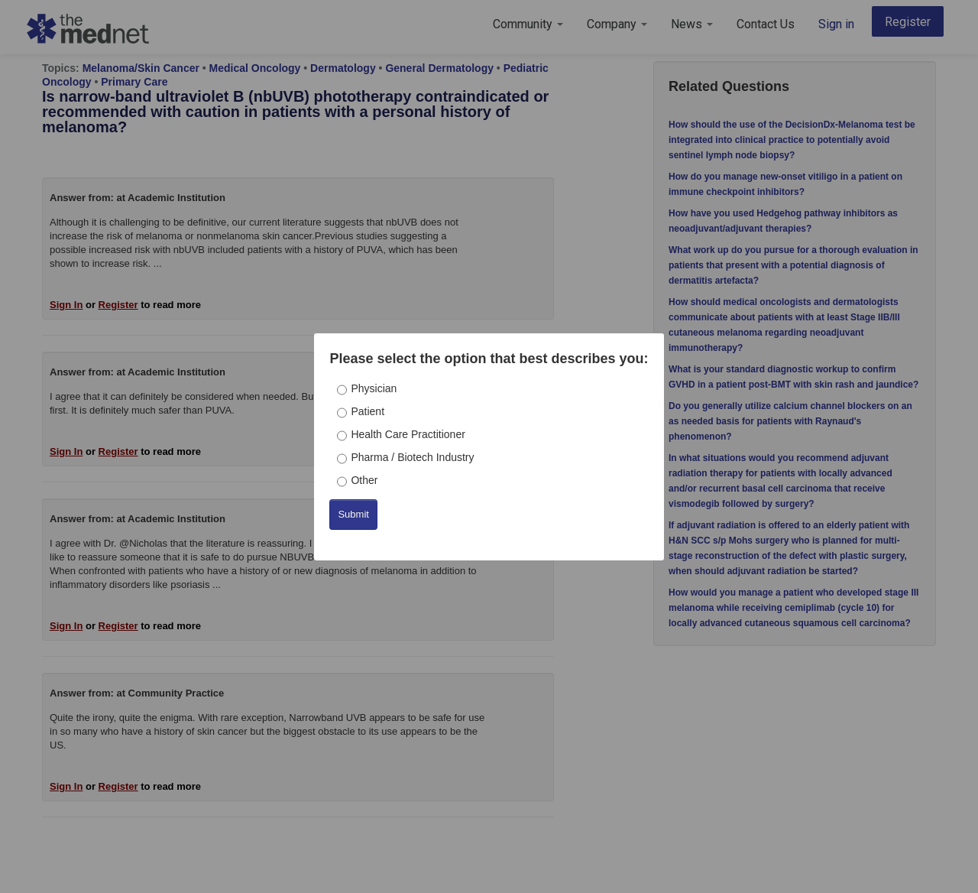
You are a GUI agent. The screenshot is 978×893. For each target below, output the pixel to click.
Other (364, 480)
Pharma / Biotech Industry (412, 457)
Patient (367, 411)
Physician (374, 388)
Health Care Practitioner (408, 434)
